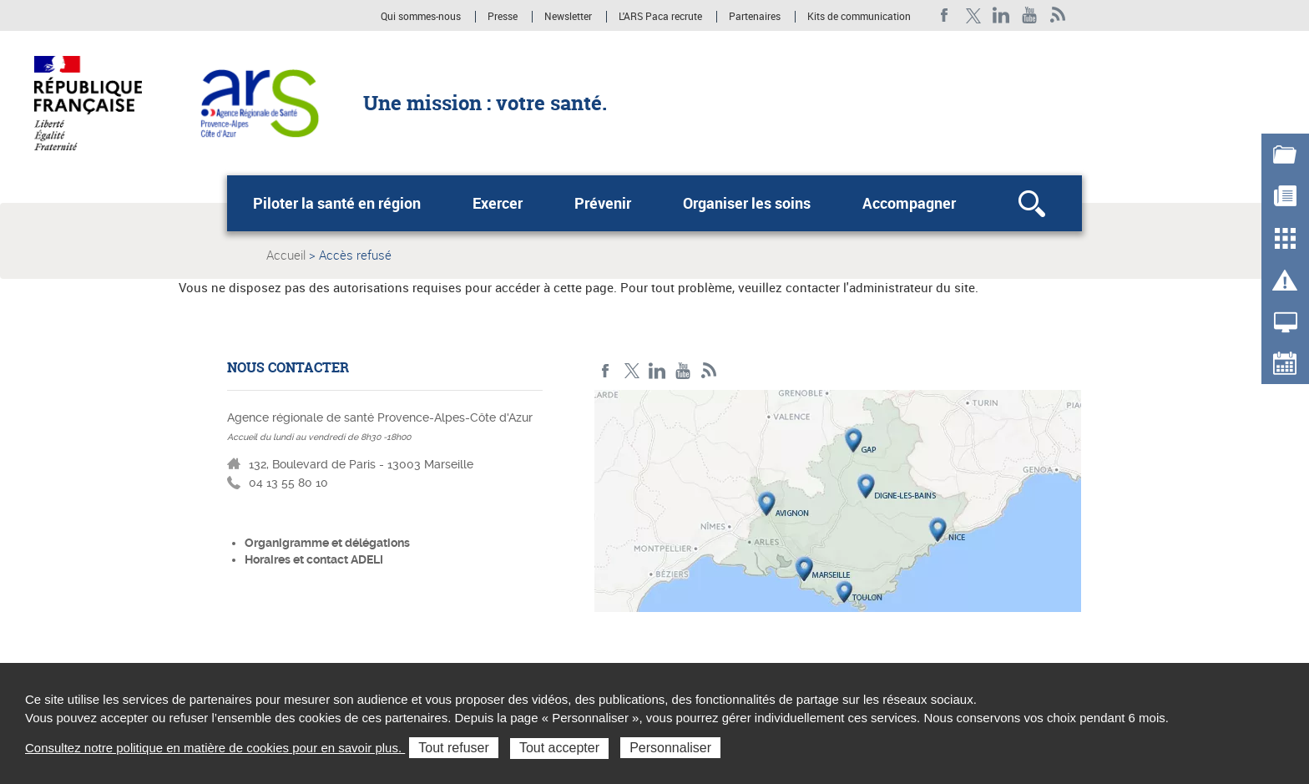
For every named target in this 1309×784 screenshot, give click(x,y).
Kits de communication (859, 16)
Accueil (286, 254)
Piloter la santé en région (337, 203)
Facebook (944, 15)
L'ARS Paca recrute (660, 16)
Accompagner (909, 203)
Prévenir (602, 203)
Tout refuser (453, 748)
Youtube (1029, 15)
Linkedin (1001, 15)
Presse (503, 16)
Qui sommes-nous (422, 16)
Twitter (973, 15)
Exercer (498, 203)
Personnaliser (670, 748)
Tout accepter (559, 748)
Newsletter (568, 16)
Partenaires (755, 16)
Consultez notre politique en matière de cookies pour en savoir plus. (215, 748)
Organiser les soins (747, 203)
